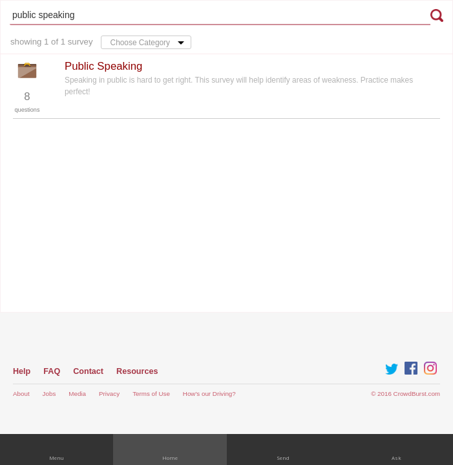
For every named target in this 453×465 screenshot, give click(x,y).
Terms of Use (151, 393)
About (21, 393)
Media (77, 393)
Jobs (49, 393)
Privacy (109, 393)
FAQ (51, 371)
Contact (88, 371)
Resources (137, 371)
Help (21, 371)
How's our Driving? (209, 393)
